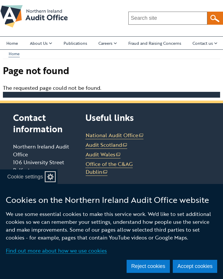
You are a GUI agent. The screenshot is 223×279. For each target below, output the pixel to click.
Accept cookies (195, 266)
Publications (75, 43)
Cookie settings (25, 177)
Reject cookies (148, 266)
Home (12, 43)
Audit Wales (103, 154)
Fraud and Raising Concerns (154, 43)
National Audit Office (115, 135)
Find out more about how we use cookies (56, 250)
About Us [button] (41, 43)
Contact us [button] (205, 43)
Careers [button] (107, 43)
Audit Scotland (106, 145)
